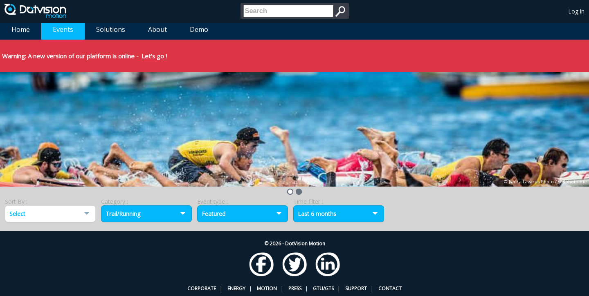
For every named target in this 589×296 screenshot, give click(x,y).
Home (20, 29)
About (157, 29)
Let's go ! (154, 56)
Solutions (110, 29)
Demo (199, 29)
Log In (577, 11)
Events (63, 29)
